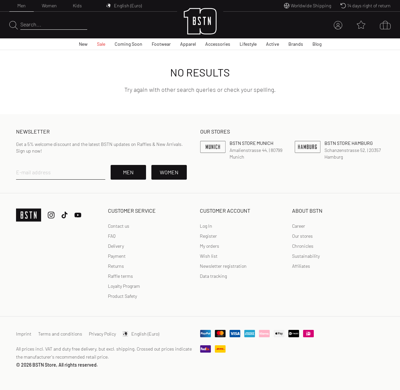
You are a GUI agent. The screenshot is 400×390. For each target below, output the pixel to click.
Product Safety (122, 296)
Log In (206, 226)
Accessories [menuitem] (217, 44)
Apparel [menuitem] (188, 44)
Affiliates (301, 266)
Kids (77, 5)
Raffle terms (120, 276)
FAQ (112, 236)
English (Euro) (141, 334)
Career (298, 226)
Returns (116, 266)
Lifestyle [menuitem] (248, 44)
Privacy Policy (102, 334)
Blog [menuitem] (316, 44)
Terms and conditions (60, 334)
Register (208, 236)
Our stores (302, 236)
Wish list (209, 256)
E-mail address (33, 172)
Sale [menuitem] (101, 44)
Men (21, 5)
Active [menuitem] (272, 44)
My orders (209, 246)
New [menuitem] (83, 44)
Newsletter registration (223, 266)
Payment (117, 256)
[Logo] (200, 25)
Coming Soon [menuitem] (128, 44)
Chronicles (302, 246)
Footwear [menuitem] (161, 44)
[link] (206, 226)
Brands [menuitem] (295, 44)
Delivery (116, 246)
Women (49, 5)
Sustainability (306, 256)
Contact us (118, 226)
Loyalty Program (124, 286)
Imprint (23, 334)
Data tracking (213, 276)
